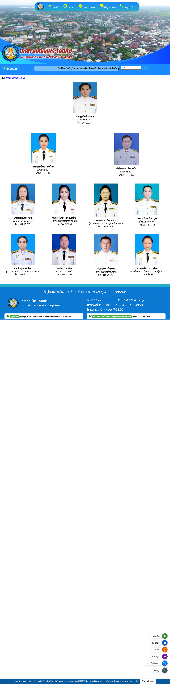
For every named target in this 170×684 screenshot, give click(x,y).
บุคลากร (68, 6)
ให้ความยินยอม (148, 681)
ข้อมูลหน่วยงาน (87, 6)
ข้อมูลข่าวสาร (108, 6)
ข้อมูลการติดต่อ (128, 6)
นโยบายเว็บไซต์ (98, 317)
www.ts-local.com (65, 317)
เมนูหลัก (53, 6)
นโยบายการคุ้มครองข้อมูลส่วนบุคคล (118, 317)
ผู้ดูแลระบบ (15, 317)
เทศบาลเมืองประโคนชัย (41, 317)
